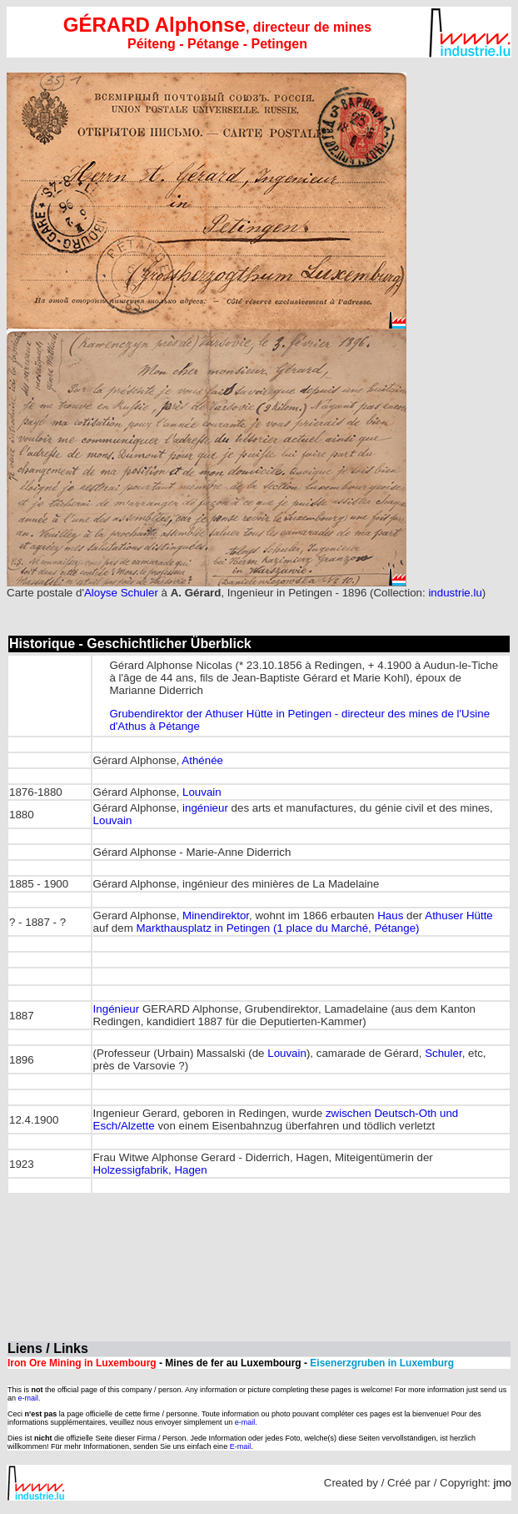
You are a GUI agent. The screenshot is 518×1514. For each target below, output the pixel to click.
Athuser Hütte (459, 915)
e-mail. (29, 1398)
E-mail (241, 1446)
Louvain (202, 792)
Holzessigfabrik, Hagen (150, 1170)
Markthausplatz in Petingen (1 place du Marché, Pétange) (277, 928)
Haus (390, 915)
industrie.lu (454, 592)
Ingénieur (116, 1009)
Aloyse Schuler (123, 592)
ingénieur (205, 808)
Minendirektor (215, 915)
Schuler (443, 1053)
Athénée (202, 760)
